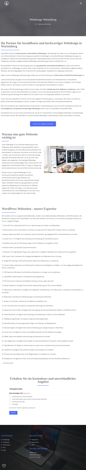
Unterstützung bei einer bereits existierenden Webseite (29, 399)
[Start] (35, 24)
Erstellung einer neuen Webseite (22, 396)
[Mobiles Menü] (81, 3)
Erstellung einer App (18, 401)
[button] (4, 466)
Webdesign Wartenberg (44, 24)
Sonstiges (15, 404)
